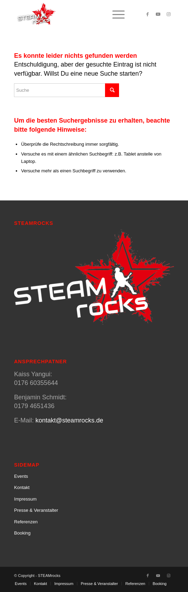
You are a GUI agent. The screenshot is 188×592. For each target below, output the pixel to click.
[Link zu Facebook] (147, 14)
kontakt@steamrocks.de (69, 420)
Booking (22, 533)
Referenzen (25, 521)
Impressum (25, 499)
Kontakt (21, 487)
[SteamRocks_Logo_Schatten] (78, 14)
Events (21, 476)
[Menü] (115, 14)
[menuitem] (115, 14)
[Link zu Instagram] (168, 14)
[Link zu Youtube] (158, 14)
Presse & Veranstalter (36, 510)
